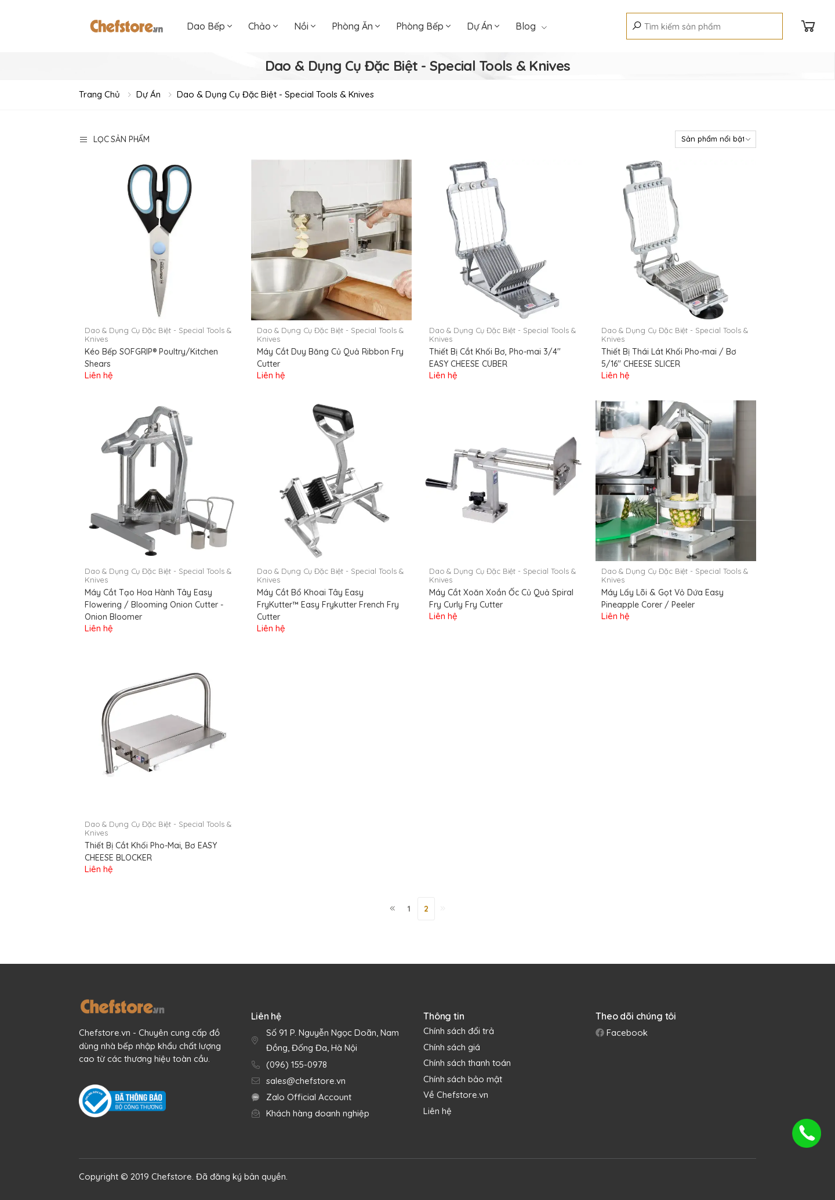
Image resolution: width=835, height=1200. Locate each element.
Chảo (263, 26)
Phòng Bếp (423, 26)
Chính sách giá (451, 1047)
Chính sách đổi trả (458, 1030)
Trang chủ (99, 94)
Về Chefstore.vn (455, 1094)
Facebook (626, 1032)
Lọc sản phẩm (114, 139)
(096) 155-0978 (296, 1064)
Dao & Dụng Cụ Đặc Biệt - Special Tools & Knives (275, 94)
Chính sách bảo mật (462, 1079)
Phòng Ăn (356, 26)
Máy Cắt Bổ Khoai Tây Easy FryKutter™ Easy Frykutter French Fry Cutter (328, 604)
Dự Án (483, 26)
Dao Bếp (209, 26)
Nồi (304, 26)
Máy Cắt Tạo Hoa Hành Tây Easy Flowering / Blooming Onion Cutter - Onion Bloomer (154, 604)
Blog (531, 26)
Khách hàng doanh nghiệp (317, 1113)
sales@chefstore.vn (306, 1080)
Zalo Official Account (308, 1097)
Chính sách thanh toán (467, 1062)
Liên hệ (437, 1110)
